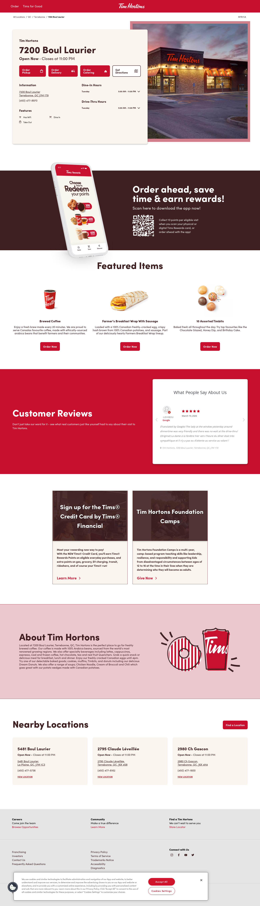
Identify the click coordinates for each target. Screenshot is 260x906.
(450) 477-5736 (27, 770)
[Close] (201, 880)
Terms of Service (101, 856)
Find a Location (235, 725)
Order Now (50, 346)
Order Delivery (63, 71)
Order (15, 6)
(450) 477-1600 (186, 770)
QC (29, 17)
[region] (110, 886)
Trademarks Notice (102, 860)
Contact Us (18, 860)
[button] (13, 887)
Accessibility (98, 864)
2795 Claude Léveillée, (112, 763)
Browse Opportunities (25, 827)
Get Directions (126, 71)
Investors (17, 856)
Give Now (147, 578)
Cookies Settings (161, 890)
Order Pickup (32, 71)
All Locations (19, 17)
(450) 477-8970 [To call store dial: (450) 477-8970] (28, 100)
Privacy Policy (99, 852)
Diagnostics (98, 868)
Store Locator (177, 827)
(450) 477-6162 (106, 770)
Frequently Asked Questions (29, 864)
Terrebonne (39, 17)
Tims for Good (32, 6)
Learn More (68, 578)
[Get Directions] (48, 93)
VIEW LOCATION (25, 776)
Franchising (19, 852)
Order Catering (95, 71)
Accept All (161, 881)
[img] (192, 855)
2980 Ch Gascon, (193, 763)
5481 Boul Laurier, (31, 763)
